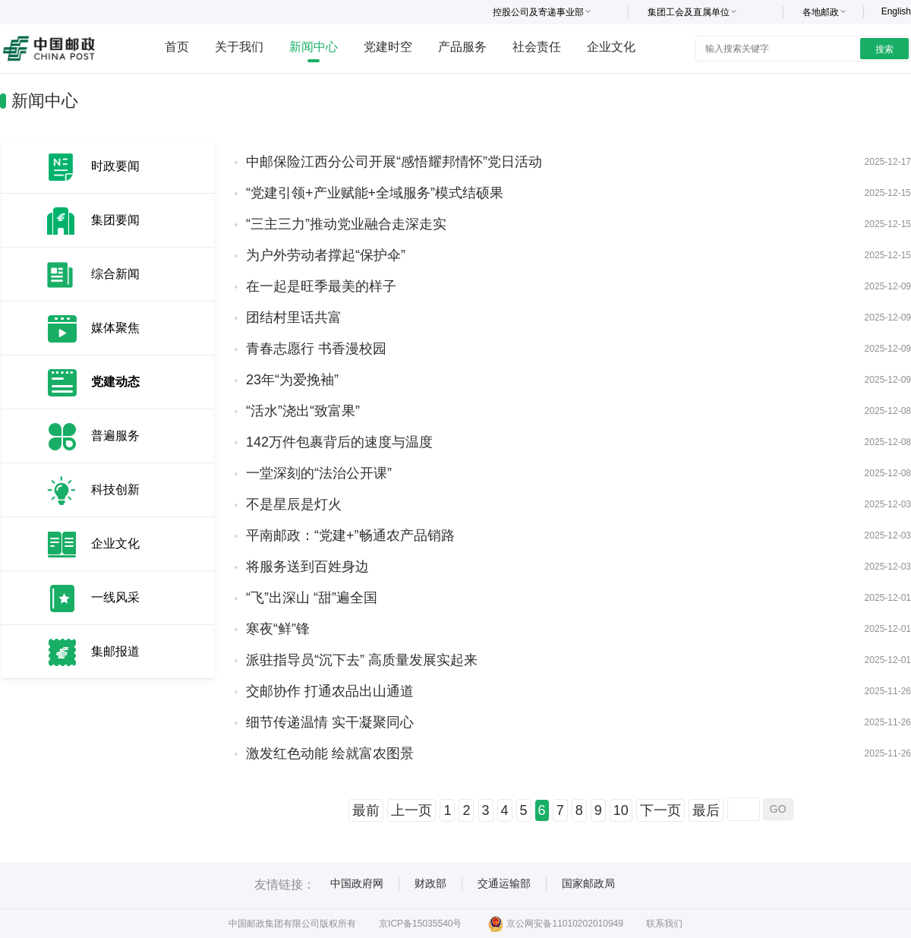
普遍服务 (115, 435)
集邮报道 (115, 651)
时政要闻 (115, 165)
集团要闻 (115, 219)
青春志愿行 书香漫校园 (316, 348)
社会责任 (536, 46)
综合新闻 (115, 273)
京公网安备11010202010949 (555, 923)
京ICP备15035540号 (420, 923)
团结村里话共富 (294, 317)
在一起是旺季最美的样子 (321, 286)
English (896, 11)
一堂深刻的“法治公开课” (319, 473)
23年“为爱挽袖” (292, 379)
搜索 (884, 49)
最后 (706, 810)
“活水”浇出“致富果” (303, 410)
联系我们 (664, 923)
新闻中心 (313, 46)
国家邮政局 (588, 883)
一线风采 (115, 597)
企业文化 (611, 46)
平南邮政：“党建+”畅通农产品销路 (350, 535)
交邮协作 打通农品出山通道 (330, 691)
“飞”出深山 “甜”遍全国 (311, 597)
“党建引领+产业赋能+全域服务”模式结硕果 (374, 193)
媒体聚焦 (115, 327)
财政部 (430, 883)
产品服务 (462, 46)
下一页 (660, 810)
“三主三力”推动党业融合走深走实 (346, 224)
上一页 (411, 810)
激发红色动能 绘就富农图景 (330, 753)
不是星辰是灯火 (294, 504)
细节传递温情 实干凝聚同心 (330, 722)
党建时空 (388, 46)
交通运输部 (504, 883)
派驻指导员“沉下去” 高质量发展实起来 (362, 660)
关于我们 (239, 46)
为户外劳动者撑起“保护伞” (325, 255)
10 (621, 810)
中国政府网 (356, 883)
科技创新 (115, 489)
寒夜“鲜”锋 (278, 628)
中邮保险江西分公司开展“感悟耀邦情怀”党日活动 (394, 161)
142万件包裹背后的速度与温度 (339, 442)
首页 (177, 46)
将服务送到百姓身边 (307, 566)
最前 (366, 810)
